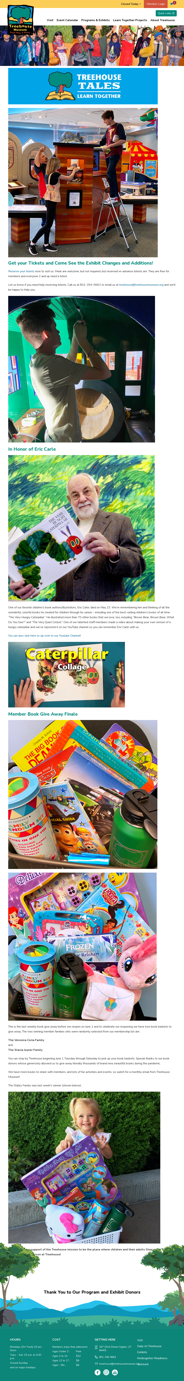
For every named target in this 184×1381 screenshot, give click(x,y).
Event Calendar (67, 20)
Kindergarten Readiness (152, 1358)
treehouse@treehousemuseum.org (141, 285)
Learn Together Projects (130, 20)
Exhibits (142, 1352)
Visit (50, 20)
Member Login (156, 4)
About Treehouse (162, 20)
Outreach (143, 1364)
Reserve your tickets (21, 271)
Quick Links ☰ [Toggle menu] (166, 13)
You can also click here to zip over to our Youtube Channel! (44, 636)
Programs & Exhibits (95, 20)
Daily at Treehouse (149, 1346)
